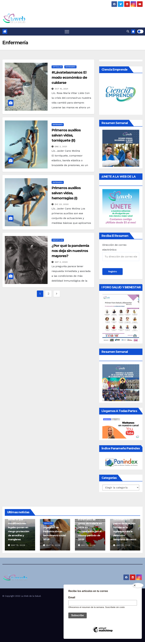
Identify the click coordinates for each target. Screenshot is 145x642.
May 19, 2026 (18, 545)
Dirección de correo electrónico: (120, 252)
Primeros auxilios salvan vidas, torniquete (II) (66, 135)
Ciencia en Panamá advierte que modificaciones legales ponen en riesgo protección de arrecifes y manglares (19, 527)
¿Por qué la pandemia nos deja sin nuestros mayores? (70, 250)
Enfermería (70, 67)
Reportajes (58, 240)
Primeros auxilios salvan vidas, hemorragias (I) (66, 193)
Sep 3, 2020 (61, 262)
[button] (128, 31)
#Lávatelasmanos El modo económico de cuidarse (69, 77)
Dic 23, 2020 (62, 204)
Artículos (57, 67)
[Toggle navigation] (67, 31)
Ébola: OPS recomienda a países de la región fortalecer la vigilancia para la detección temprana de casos (124, 527)
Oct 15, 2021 (61, 89)
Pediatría (48, 523)
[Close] (137, 585)
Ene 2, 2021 (61, 146)
